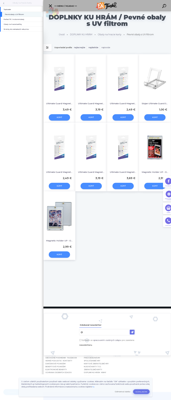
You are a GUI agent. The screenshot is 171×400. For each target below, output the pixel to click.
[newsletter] (132, 332)
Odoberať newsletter (90, 325)
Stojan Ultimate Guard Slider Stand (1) (155, 103)
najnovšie (106, 47)
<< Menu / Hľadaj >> (62, 5)
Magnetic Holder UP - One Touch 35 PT (59, 240)
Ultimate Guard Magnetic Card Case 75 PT (91, 172)
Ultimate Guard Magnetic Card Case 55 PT (123, 103)
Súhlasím (141, 392)
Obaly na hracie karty (22, 3)
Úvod (62, 34)
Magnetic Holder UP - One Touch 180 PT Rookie (155, 172)
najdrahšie (93, 47)
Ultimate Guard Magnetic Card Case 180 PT (123, 172)
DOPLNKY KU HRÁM (81, 34)
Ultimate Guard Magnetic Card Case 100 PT (91, 103)
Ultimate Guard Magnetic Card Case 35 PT (59, 172)
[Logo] (107, 6)
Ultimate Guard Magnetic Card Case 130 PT (59, 103)
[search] (164, 6)
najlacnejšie (79, 47)
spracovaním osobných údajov (107, 340)
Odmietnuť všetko (122, 392)
